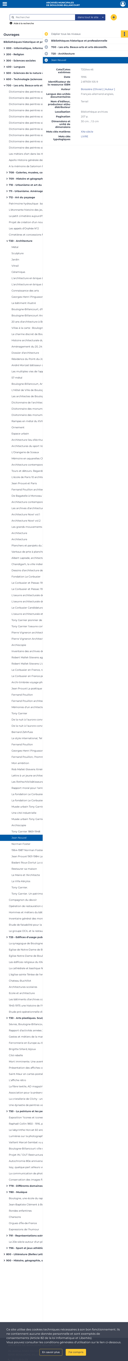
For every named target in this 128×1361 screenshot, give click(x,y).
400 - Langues (15, 66)
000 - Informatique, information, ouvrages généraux (40, 48)
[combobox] (90, 17)
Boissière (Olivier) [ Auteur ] (98, 89)
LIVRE (84, 136)
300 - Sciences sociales (21, 60)
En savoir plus (51, 1352)
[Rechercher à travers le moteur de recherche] (44, 17)
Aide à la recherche (24, 23)
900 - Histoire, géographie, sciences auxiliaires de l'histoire (41, 1260)
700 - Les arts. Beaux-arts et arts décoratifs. (34, 85)
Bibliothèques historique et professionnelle (32, 42)
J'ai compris (75, 1352)
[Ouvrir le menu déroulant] (5, 4)
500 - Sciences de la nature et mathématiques (36, 73)
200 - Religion (15, 54)
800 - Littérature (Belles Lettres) (26, 1254)
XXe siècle (87, 131)
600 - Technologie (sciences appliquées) (32, 79)
